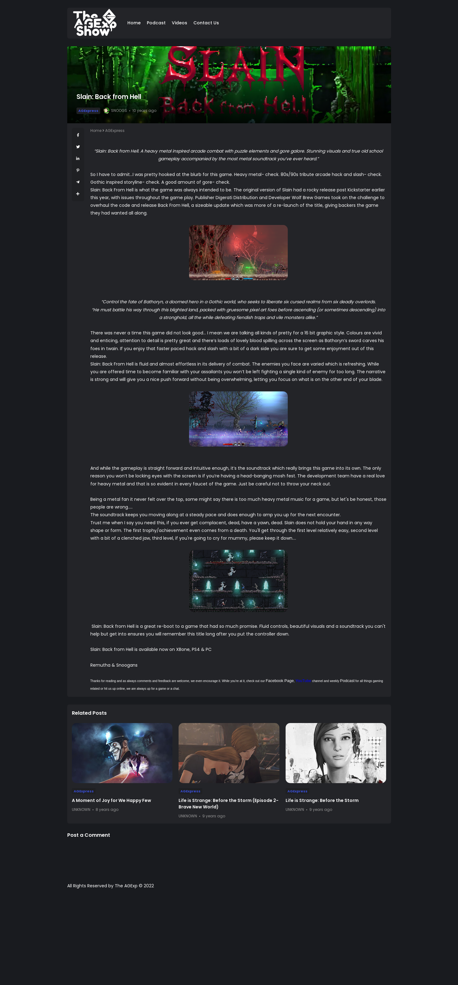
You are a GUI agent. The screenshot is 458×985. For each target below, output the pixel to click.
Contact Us (206, 23)
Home (134, 23)
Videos (179, 23)
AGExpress (88, 110)
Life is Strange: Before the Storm (322, 800)
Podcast (156, 23)
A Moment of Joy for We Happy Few (111, 800)
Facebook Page (280, 680)
